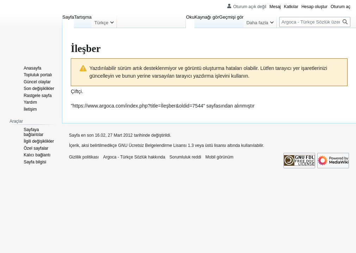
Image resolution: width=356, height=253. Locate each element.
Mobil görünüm (219, 157)
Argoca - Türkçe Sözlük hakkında (134, 157)
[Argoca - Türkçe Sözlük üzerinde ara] (314, 22)
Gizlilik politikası (84, 157)
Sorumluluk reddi (185, 157)
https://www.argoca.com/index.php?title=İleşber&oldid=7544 (138, 106)
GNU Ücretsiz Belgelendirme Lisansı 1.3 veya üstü (165, 145)
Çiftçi (76, 91)
